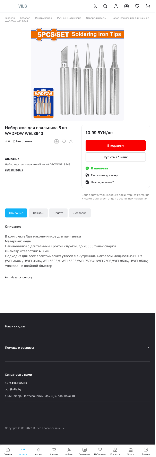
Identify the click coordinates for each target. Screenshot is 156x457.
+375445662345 (16, 382)
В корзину (115, 145)
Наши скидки (15, 326)
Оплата (58, 213)
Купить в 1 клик (116, 157)
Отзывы (38, 213)
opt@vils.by (13, 389)
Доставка (80, 213)
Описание (16, 213)
